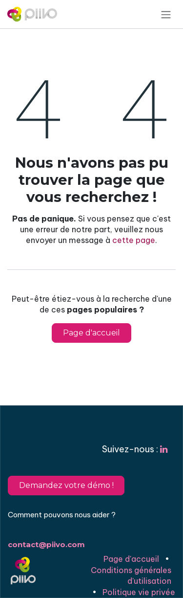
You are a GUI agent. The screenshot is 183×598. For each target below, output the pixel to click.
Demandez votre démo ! (66, 485)
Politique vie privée (138, 592)
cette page (133, 240)
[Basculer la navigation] (166, 14)
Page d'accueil (91, 332)
